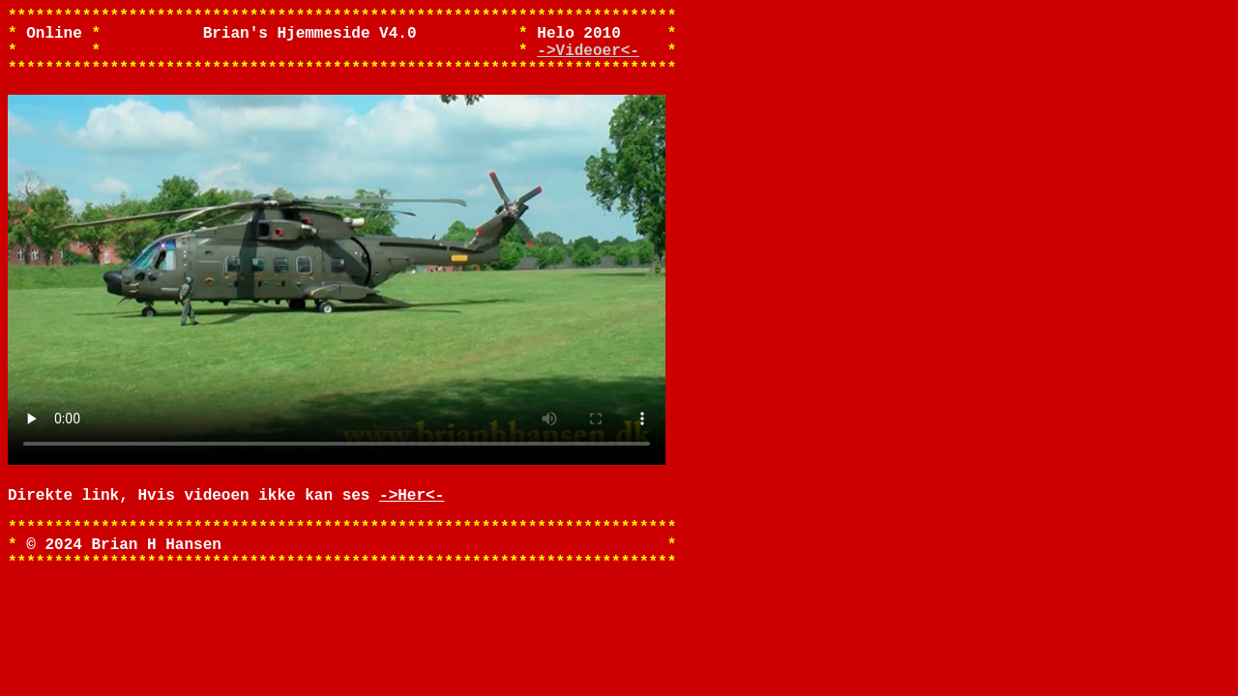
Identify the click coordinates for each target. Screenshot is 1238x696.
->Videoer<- (588, 61)
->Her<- (411, 521)
